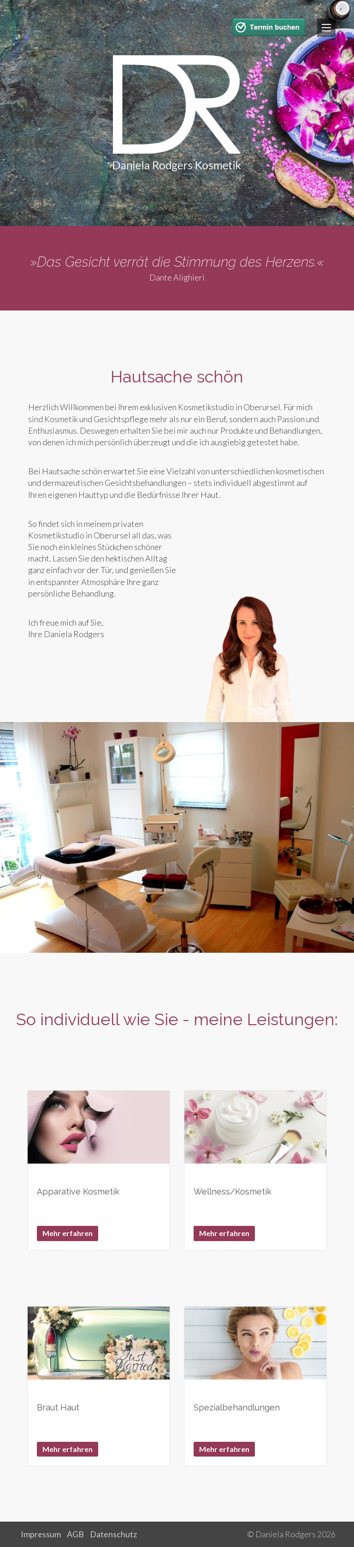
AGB (75, 1534)
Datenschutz (113, 1534)
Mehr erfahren (67, 1233)
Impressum (41, 1534)
